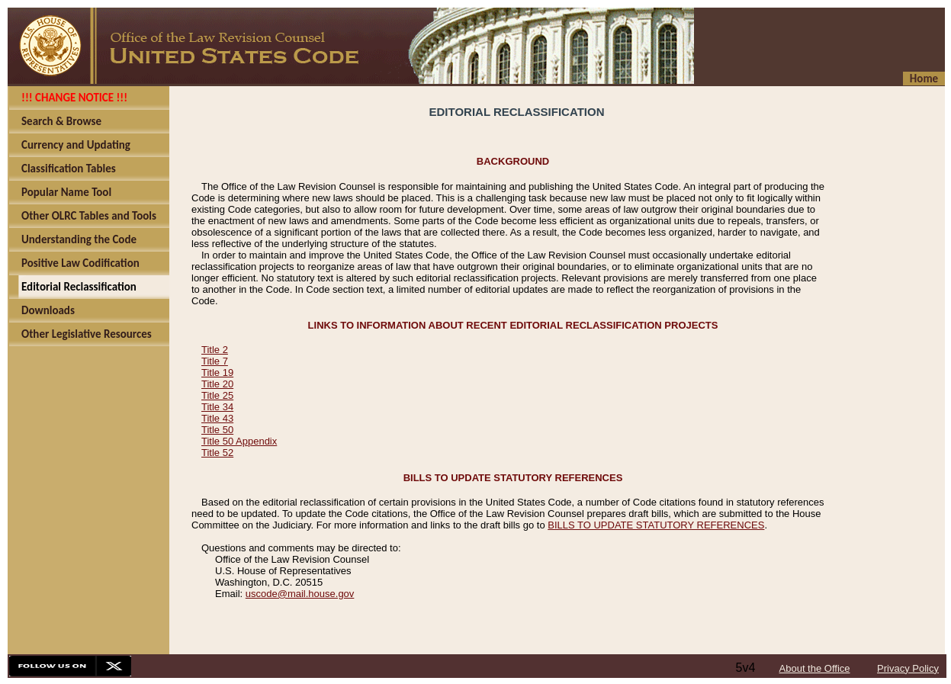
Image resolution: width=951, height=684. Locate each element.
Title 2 (214, 349)
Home (924, 78)
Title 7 (214, 361)
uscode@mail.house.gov (300, 593)
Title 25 (217, 395)
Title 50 (217, 429)
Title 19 (217, 372)
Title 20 (217, 384)
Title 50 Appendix (239, 441)
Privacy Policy (908, 668)
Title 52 (217, 452)
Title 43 (217, 418)
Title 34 (217, 407)
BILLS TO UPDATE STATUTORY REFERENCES (656, 525)
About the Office (814, 668)
